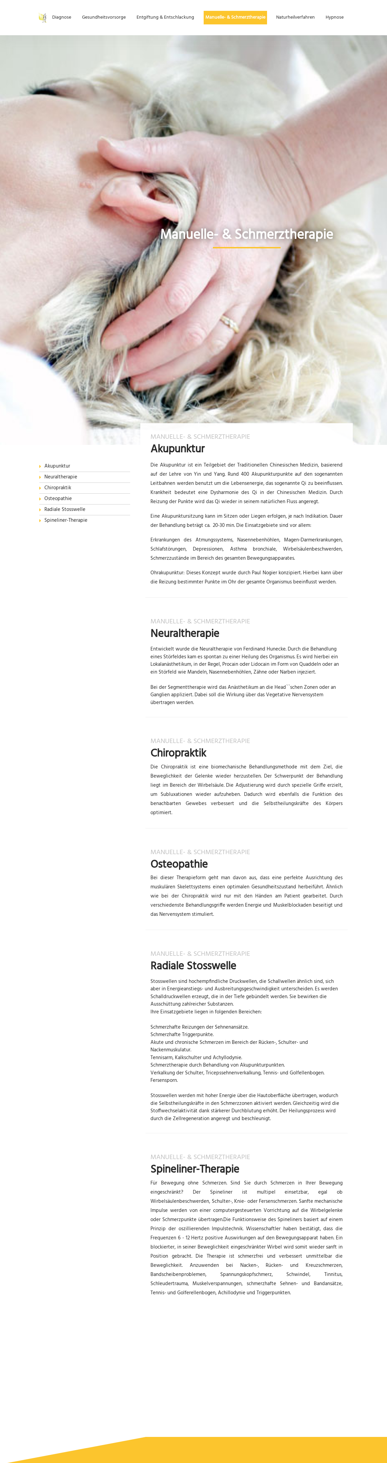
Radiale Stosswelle (64, 509)
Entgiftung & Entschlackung (165, 17)
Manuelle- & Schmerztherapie (235, 17)
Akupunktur (57, 466)
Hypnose (335, 17)
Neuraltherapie (60, 477)
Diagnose (61, 17)
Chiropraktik (57, 488)
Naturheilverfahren (295, 17)
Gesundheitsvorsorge (104, 17)
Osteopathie (58, 498)
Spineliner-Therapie (65, 520)
